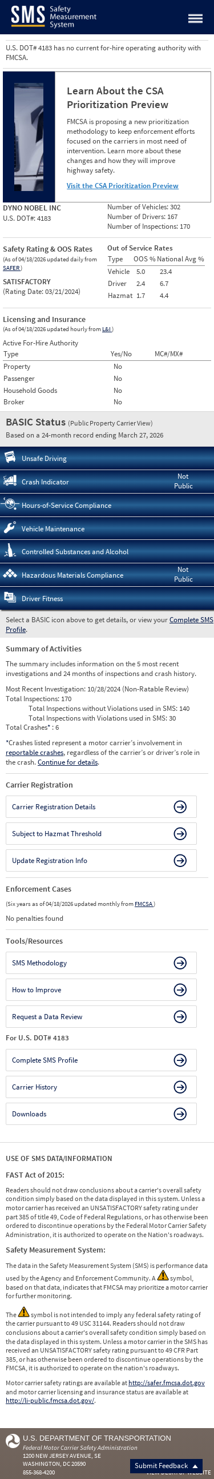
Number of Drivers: (137, 216)
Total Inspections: (33, 698)
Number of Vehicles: (138, 207)
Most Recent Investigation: (46, 689)
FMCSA (144, 904)
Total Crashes (29, 727)
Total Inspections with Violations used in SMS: (99, 718)
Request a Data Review (47, 1016)
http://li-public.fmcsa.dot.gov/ (50, 1400)
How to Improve (36, 990)
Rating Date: (24, 291)
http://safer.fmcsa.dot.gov (166, 1382)
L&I (107, 329)
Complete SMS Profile (45, 1060)
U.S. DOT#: (20, 218)
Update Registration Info (49, 860)
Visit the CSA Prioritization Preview (123, 185)
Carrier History (34, 1087)
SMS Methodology (39, 963)
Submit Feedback (166, 1465)
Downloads (29, 1114)
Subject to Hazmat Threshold (57, 833)
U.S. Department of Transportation (97, 1438)
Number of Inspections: (143, 226)
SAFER (12, 268)
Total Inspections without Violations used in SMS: (104, 708)
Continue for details (68, 762)
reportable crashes (34, 752)
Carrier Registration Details (53, 807)
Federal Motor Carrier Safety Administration (80, 1448)
